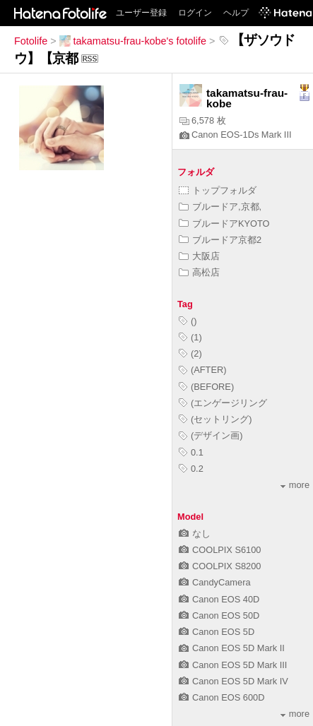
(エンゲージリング (223, 403)
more (294, 485)
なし (195, 533)
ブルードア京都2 (220, 239)
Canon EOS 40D (219, 599)
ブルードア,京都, (220, 206)
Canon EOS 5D (216, 631)
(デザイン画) (211, 435)
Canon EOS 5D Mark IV (233, 681)
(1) (190, 337)
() (188, 321)
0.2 (191, 468)
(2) (190, 353)
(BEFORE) (206, 386)
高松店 (199, 272)
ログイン (195, 13)
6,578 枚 (202, 120)
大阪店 (199, 256)
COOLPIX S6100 (220, 549)
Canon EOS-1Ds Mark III (235, 134)
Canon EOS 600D (221, 697)
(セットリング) (215, 419)
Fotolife (30, 41)
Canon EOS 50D (219, 615)
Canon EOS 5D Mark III (233, 665)
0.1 (191, 452)
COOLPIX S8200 (220, 566)
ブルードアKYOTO (224, 223)
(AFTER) (202, 369)
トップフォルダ (217, 190)
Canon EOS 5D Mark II (232, 648)
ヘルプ (236, 13)
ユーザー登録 (141, 13)
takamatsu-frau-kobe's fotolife (132, 41)
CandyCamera (215, 582)
